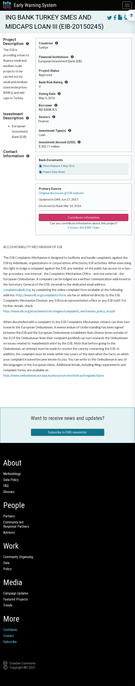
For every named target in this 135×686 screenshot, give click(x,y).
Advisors (9, 532)
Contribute (10, 630)
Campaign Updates (15, 593)
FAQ (6, 486)
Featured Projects (15, 599)
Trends (7, 605)
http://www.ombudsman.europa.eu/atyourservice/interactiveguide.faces (53, 375)
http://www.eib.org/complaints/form (41, 295)
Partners (9, 516)
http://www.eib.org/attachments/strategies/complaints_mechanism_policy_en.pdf (59, 311)
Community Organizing (18, 557)
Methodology (12, 474)
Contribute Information (83, 217)
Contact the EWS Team (83, 227)
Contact (8, 636)
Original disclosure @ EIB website (61, 193)
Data (6, 563)
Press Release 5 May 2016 (57, 166)
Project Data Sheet (52, 172)
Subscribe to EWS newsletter (67, 432)
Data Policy (11, 480)
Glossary (9, 492)
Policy (7, 569)
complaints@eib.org (17, 290)
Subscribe (10, 642)
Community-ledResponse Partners (16, 524)
